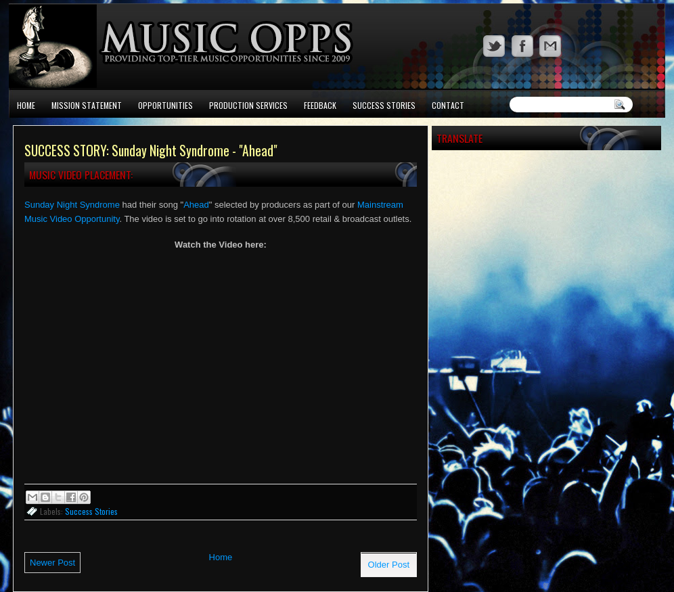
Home (26, 105)
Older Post (388, 565)
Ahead (196, 205)
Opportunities (165, 105)
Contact (448, 105)
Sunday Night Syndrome (72, 205)
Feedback (320, 105)
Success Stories (384, 105)
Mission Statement (86, 105)
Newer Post (52, 562)
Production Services (248, 105)
